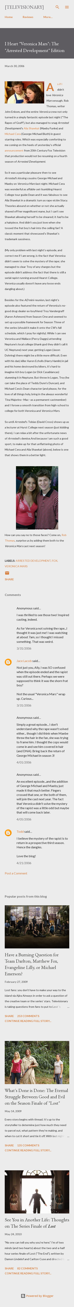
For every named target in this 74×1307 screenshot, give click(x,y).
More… (48, 17)
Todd (20, 831)
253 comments (28, 1016)
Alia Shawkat (31, 128)
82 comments (27, 1268)
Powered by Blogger (37, 1296)
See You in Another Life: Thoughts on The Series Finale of (37, 1223)
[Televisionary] (24, 7)
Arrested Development (33, 560)
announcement (14, 150)
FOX (54, 560)
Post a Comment (16, 873)
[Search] (57, 7)
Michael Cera (13, 133)
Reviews (28, 17)
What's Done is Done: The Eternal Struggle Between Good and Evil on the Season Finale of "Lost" (36, 1096)
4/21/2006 (24, 863)
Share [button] (9, 579)
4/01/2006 (24, 762)
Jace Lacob (24, 661)
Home (9, 17)
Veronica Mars (16, 566)
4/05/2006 (24, 819)
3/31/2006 (24, 648)
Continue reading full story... (28, 1021)
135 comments (28, 1145)
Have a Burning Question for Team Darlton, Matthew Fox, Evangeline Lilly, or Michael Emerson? (32, 964)
